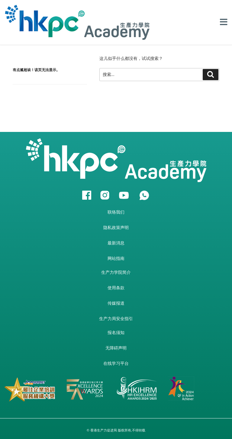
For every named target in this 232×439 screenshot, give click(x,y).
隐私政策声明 (116, 227)
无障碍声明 (116, 348)
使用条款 (116, 287)
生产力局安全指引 (116, 318)
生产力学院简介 (116, 272)
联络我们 (116, 212)
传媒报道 (116, 303)
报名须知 (116, 332)
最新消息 (116, 243)
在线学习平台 (116, 363)
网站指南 (116, 258)
